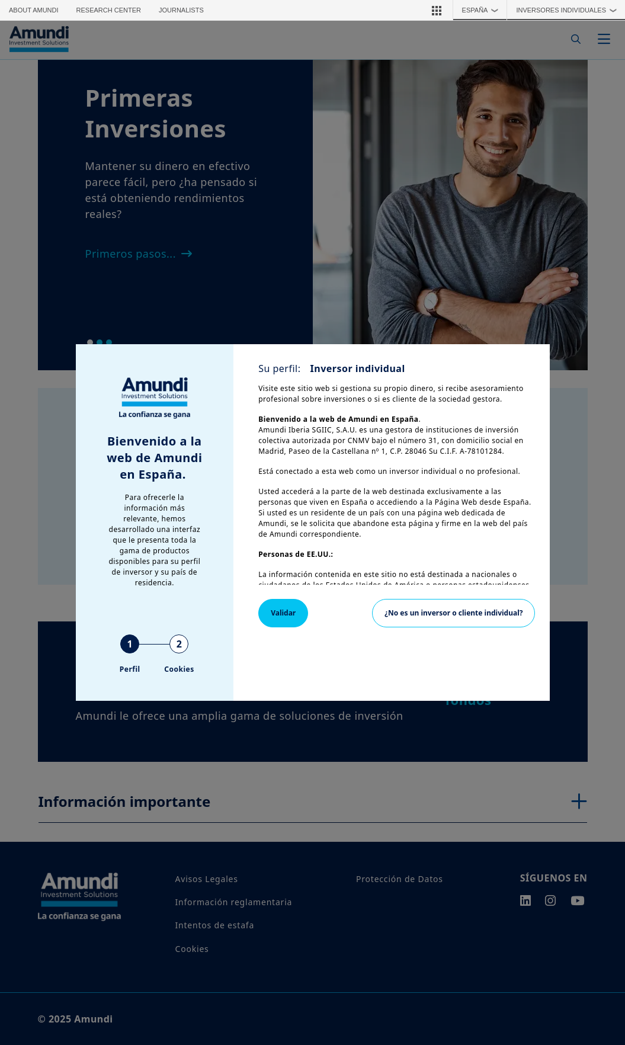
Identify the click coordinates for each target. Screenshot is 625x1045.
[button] (437, 10)
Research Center (108, 10)
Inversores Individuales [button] (569, 10)
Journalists (181, 10)
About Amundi (34, 10)
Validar (283, 613)
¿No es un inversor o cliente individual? (453, 613)
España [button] (483, 10)
